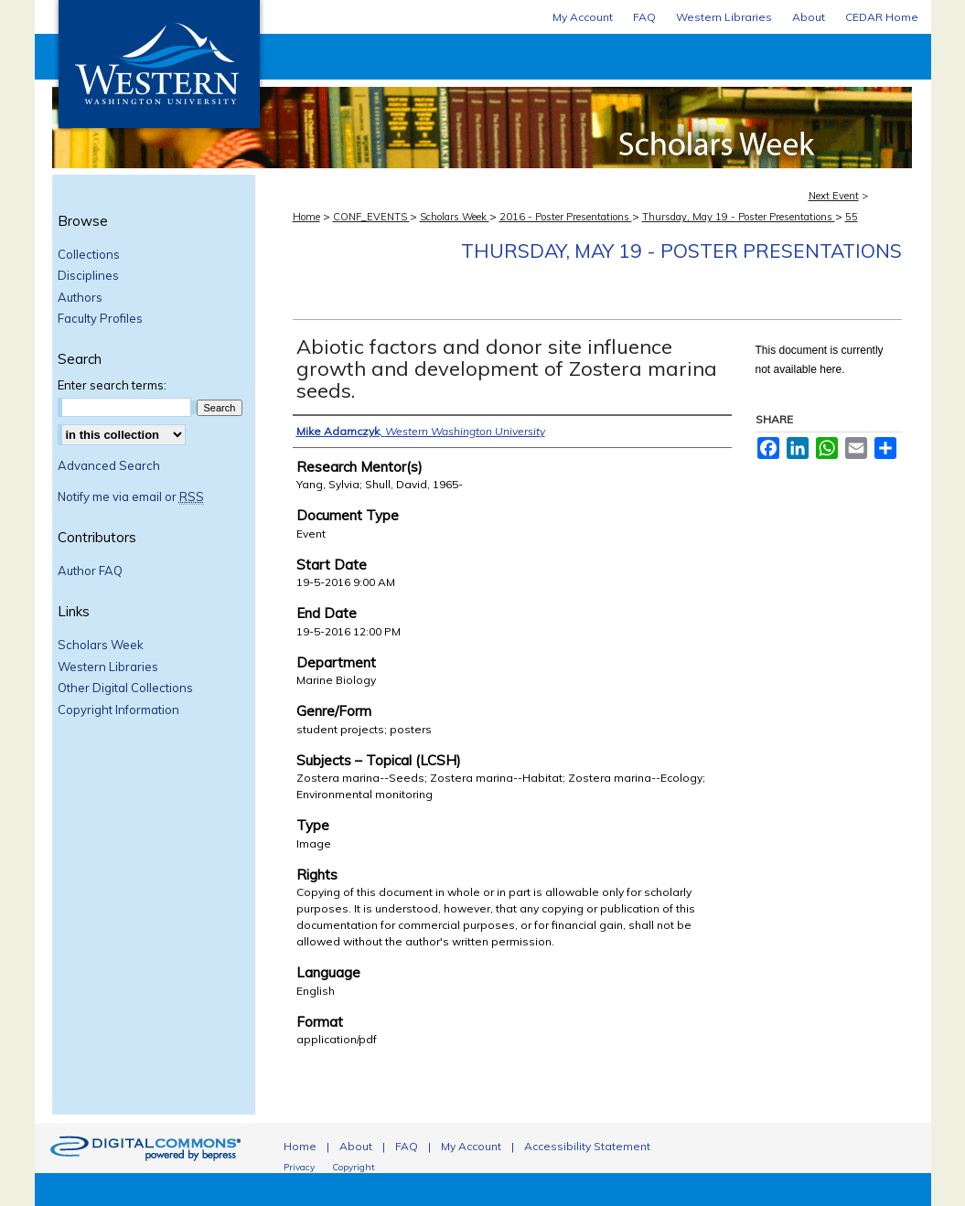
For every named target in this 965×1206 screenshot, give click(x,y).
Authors (80, 297)
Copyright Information (118, 710)
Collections (89, 254)
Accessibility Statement (587, 1146)
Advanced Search (109, 465)
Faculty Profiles (100, 319)
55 (851, 216)
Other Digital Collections (125, 688)
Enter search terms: (112, 385)
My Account (471, 1146)
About (355, 1146)
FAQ (406, 1146)
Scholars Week (597, 101)
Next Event (834, 195)
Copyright (353, 1167)
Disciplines (88, 276)
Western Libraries (108, 667)
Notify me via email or (131, 497)
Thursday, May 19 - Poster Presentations (738, 216)
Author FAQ (90, 571)
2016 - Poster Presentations (565, 216)
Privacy (299, 1167)
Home (306, 216)
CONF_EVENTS (371, 216)
